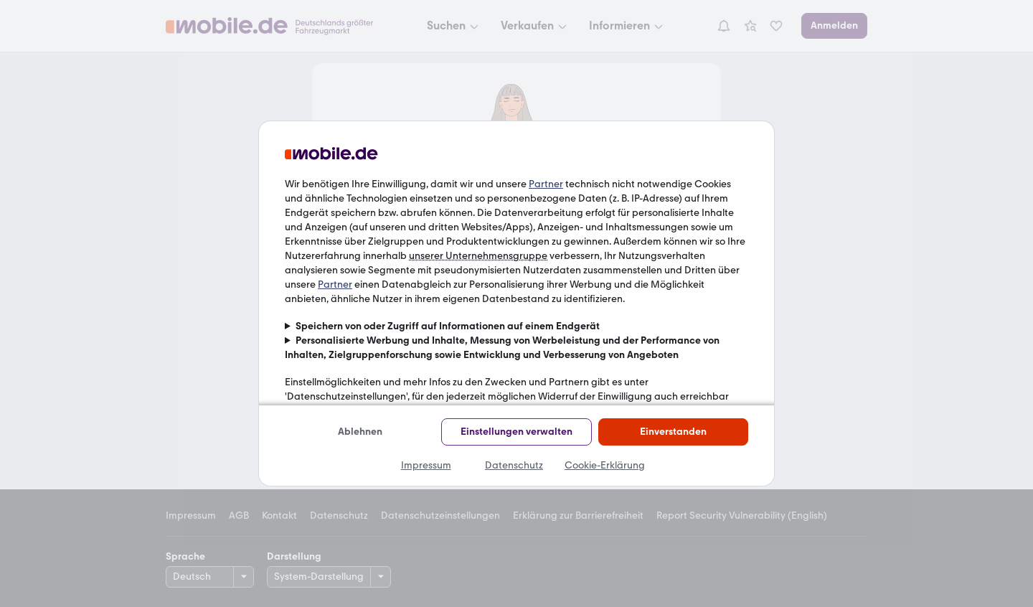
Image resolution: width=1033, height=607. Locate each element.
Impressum (426, 465)
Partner (546, 184)
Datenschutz (514, 465)
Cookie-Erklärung (605, 465)
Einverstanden (673, 431)
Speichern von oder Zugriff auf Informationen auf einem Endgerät (448, 326)
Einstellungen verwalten (516, 431)
